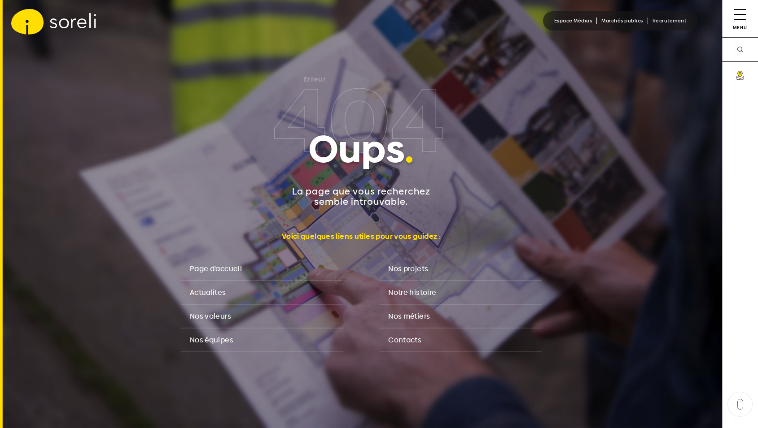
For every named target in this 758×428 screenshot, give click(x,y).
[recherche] (740, 49)
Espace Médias (573, 20)
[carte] (740, 75)
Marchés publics (622, 20)
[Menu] (740, 18)
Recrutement (670, 20)
